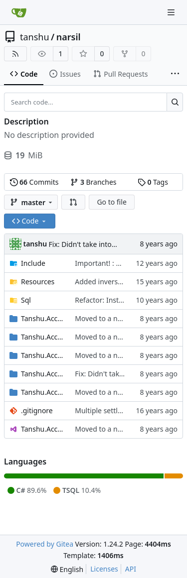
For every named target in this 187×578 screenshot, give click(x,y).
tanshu (34, 37)
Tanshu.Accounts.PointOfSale (43, 355)
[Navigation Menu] (172, 12)
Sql (26, 300)
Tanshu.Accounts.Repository (43, 392)
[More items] (175, 74)
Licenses (104, 569)
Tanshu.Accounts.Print (43, 373)
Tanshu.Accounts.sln (43, 429)
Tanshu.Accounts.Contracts (43, 318)
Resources (37, 281)
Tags (153, 182)
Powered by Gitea (44, 544)
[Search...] (175, 102)
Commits (34, 182)
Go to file (111, 202)
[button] (73, 202)
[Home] (19, 12)
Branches (93, 182)
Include (33, 263)
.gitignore (37, 410)
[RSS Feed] (15, 53)
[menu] (67, 569)
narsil (68, 37)
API (130, 569)
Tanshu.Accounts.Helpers (43, 337)
